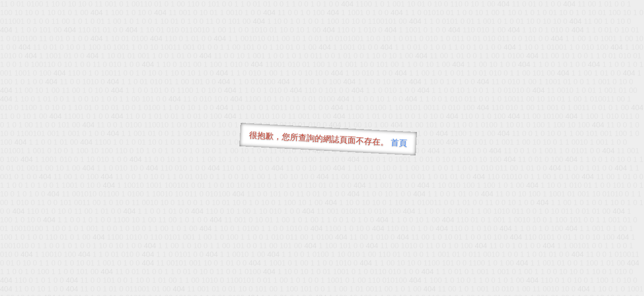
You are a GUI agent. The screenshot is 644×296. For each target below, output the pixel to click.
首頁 (399, 143)
